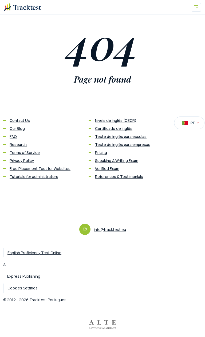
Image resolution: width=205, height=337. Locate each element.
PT (190, 123)
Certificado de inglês (113, 128)
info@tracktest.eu (110, 229)
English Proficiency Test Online (34, 252)
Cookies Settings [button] (22, 287)
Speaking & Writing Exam (116, 160)
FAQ (13, 136)
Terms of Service (25, 152)
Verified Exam (107, 168)
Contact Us (20, 120)
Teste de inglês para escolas (121, 136)
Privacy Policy (22, 160)
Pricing (101, 152)
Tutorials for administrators (34, 176)
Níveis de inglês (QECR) (115, 120)
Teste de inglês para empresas (122, 144)
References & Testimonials (119, 176)
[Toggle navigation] (196, 7)
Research (18, 144)
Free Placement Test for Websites (40, 168)
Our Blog (17, 128)
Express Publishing (23, 276)
